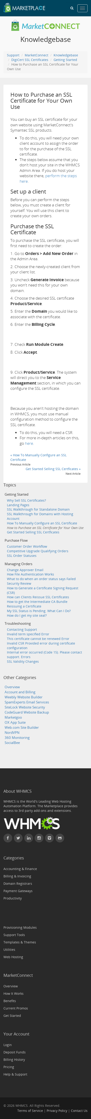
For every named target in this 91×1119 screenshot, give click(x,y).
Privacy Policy (57, 1110)
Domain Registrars (17, 883)
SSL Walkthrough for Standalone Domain (38, 509)
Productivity (12, 898)
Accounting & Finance (20, 869)
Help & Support (15, 1074)
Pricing (8, 1067)
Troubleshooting (18, 623)
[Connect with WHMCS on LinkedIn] (28, 838)
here (29, 443)
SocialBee (12, 742)
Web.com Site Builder (22, 727)
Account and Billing (20, 692)
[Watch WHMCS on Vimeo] (49, 838)
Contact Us (79, 1110)
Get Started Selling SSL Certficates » (53, 469)
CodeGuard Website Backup (27, 712)
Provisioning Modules (20, 927)
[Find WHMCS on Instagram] (39, 838)
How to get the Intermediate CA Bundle (37, 601)
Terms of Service (30, 1110)
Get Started (12, 1015)
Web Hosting (13, 957)
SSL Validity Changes (23, 661)
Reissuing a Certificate (24, 606)
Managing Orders (18, 563)
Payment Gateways (18, 891)
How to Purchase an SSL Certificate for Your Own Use (45, 528)
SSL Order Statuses (21, 555)
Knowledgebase (66, 55)
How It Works (13, 993)
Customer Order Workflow (27, 546)
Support (13, 55)
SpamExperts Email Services (27, 702)
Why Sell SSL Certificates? (26, 500)
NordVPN (12, 732)
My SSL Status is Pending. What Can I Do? (39, 611)
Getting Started (65, 60)
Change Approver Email (25, 570)
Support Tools (14, 935)
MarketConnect (36, 55)
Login (7, 1045)
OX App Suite (15, 722)
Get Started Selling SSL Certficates (33, 532)
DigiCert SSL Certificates (29, 60)
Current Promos (15, 1008)
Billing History (14, 1059)
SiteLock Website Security (25, 707)
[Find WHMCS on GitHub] (59, 838)
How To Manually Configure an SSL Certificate (42, 523)
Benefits (9, 1001)
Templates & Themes (19, 942)
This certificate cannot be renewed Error (38, 638)
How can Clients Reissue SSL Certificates (38, 597)
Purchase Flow (16, 540)
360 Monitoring (17, 737)
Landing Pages (18, 505)
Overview (12, 687)
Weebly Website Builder (23, 697)
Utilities (9, 949)
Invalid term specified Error (28, 634)
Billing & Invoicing (17, 876)
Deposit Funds (14, 1052)
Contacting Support (22, 629)
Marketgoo (13, 717)
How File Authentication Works (30, 574)
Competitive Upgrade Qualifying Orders (37, 551)
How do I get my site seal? (27, 615)
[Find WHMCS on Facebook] (7, 838)
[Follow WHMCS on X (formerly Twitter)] (18, 838)
